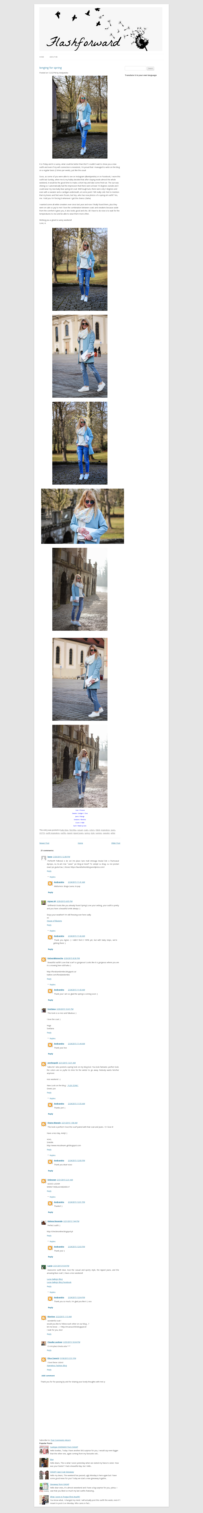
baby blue (64, 830)
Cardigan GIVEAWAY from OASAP (64, 1447)
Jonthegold (53, 1063)
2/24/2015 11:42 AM (76, 936)
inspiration (105, 830)
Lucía (50, 1266)
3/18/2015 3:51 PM (68, 1358)
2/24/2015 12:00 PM (76, 1160)
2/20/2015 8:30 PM (72, 958)
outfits (63, 833)
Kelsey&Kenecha (55, 958)
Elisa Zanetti (53, 1358)
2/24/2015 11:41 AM (76, 882)
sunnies (99, 833)
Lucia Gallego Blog (55, 1279)
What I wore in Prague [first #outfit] (65, 1497)
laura (50, 856)
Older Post (115, 843)
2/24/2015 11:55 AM (76, 1103)
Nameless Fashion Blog (57, 1365)
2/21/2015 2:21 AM (65, 1180)
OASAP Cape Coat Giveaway (62, 1472)
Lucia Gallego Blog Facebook (59, 1282)
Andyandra (59, 882)
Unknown (52, 1180)
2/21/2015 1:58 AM (69, 1123)
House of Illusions (54, 921)
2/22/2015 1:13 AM (64, 1316)
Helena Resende (55, 1221)
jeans (113, 830)
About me (53, 57)
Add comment (48, 1375)
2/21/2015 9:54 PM (61, 1266)
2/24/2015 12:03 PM (76, 1246)
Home (41, 57)
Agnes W (52, 901)
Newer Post (44, 843)
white (113, 833)
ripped (69, 833)
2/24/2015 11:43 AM (76, 990)
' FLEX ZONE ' (73, 1085)
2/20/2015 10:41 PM (64, 1009)
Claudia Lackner (55, 1342)
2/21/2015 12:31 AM (67, 1063)
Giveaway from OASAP (59, 1484)
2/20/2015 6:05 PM (64, 901)
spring (87, 833)
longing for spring (50, 67)
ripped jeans (78, 833)
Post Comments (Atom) (61, 1440)
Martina (51, 1316)
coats (86, 830)
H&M (98, 830)
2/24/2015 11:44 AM (76, 1043)
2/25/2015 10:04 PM (71, 1342)
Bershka (72, 830)
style (93, 833)
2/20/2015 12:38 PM (61, 856)
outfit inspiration (53, 833)
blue (52, 1459)
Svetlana (52, 1009)
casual (80, 830)
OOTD (42, 833)
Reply (49, 871)
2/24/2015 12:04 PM (76, 1297)
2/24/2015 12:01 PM (76, 1202)
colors (92, 830)
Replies (53, 877)
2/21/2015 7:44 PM (71, 1221)
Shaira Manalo (54, 1123)
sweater (106, 833)
